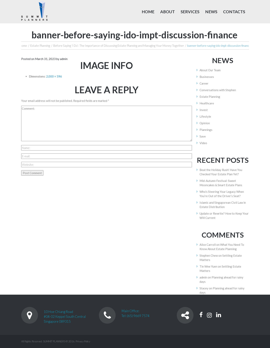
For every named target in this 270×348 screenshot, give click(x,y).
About (167, 11)
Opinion (205, 123)
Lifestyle (205, 116)
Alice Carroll (208, 244)
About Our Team (210, 70)
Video (203, 143)
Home (148, 11)
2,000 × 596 (54, 76)
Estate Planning (40, 45)
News (211, 11)
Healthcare (207, 103)
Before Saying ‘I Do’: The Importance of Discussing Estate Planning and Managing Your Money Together (118, 45)
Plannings (206, 129)
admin (64, 59)
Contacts (234, 11)
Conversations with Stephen (218, 90)
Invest (204, 110)
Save (203, 136)
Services (190, 11)
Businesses (207, 76)
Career (204, 83)
